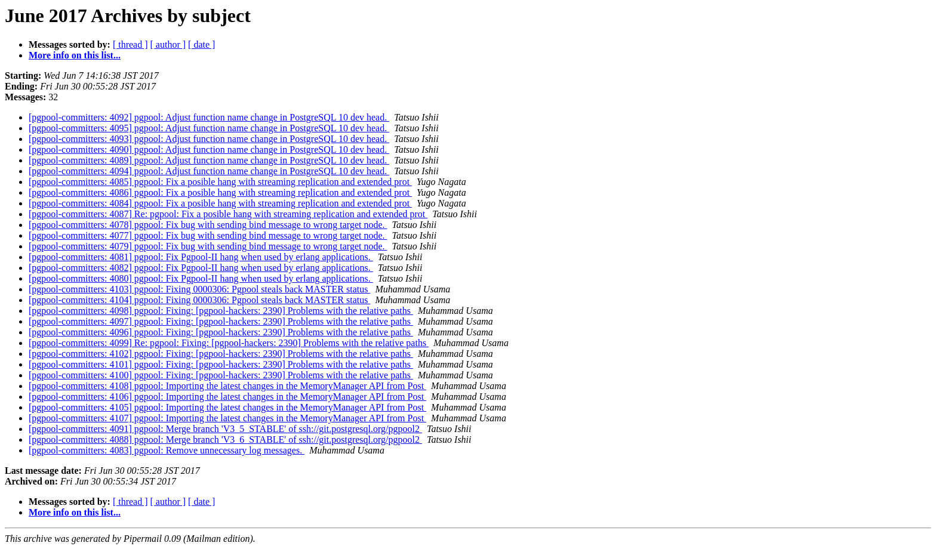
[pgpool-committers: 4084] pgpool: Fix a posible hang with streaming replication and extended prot (220, 203)
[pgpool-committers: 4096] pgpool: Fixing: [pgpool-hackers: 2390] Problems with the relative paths (221, 332)
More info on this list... (75, 55)
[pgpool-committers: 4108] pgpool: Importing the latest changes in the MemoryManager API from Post (227, 386)
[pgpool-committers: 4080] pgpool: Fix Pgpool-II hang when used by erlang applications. (201, 278)
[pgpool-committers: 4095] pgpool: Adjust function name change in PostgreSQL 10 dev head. (209, 128)
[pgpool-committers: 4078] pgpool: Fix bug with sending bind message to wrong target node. (208, 225)
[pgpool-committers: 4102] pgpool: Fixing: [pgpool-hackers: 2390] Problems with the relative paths (221, 353)
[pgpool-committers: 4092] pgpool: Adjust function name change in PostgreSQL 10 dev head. (209, 117)
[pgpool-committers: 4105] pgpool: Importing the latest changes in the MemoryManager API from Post (227, 407)
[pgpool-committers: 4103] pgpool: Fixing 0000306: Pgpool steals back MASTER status (199, 289)
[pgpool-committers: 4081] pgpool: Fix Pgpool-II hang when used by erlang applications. (201, 257)
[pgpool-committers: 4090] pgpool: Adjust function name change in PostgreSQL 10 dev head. (209, 149)
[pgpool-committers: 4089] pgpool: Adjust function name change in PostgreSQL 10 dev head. (209, 160)
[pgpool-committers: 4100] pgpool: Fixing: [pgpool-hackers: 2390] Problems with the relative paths (221, 375)
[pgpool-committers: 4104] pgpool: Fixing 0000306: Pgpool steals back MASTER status (199, 300)
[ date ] (201, 44)
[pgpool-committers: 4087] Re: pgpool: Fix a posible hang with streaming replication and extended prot (228, 214)
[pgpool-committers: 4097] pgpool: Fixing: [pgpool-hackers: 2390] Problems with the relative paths (221, 321)
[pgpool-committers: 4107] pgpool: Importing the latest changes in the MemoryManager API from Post (227, 418)
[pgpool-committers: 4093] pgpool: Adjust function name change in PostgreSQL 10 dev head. (209, 139)
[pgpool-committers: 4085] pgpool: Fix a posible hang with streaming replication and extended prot (220, 182)
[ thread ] (130, 44)
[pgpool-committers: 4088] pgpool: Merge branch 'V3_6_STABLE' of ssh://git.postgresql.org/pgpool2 (225, 439)
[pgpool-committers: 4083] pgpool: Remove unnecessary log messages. (166, 450)
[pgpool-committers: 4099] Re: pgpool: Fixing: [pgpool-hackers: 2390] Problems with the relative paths (229, 343)
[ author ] (168, 44)
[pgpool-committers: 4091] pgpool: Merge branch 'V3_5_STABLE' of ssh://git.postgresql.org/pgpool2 (225, 429)
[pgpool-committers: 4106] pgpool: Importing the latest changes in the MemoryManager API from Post (227, 396)
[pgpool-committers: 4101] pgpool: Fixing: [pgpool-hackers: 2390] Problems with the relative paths (221, 364)
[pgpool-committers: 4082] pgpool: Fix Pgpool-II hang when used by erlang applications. (201, 268)
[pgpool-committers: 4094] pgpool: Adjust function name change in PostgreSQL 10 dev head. (209, 171)
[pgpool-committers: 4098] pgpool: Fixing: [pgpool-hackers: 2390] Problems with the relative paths (221, 311)
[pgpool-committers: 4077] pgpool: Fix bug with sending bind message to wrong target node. (208, 235)
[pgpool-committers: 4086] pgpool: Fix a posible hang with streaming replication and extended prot (220, 192)
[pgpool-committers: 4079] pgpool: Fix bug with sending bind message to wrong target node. (208, 246)
